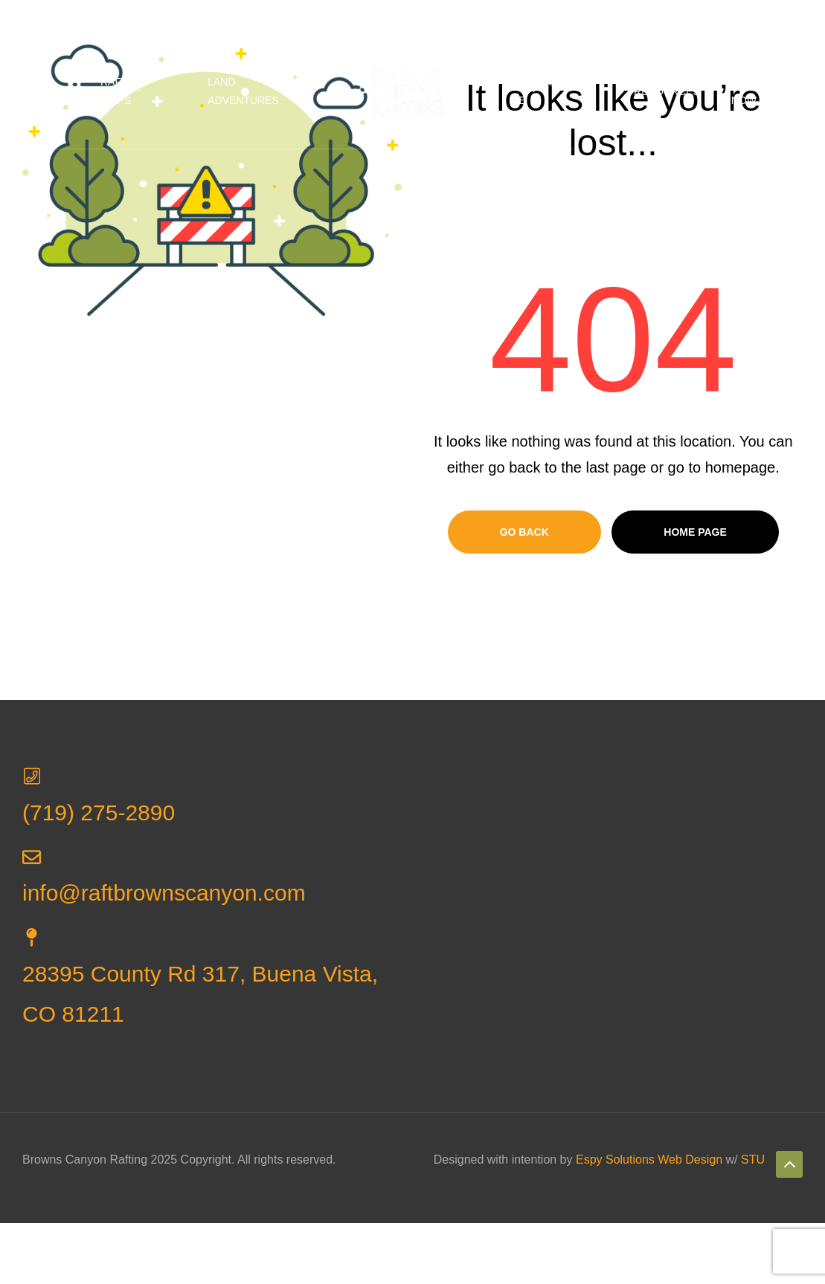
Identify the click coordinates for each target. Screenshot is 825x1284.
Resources (667, 91)
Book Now (746, 91)
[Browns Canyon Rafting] (608, 905)
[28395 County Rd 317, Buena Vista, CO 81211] (31, 937)
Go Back (524, 532)
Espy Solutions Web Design (649, 1159)
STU (753, 1159)
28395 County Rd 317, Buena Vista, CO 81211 (143, 17)
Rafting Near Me (549, 91)
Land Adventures (243, 91)
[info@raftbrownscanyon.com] (31, 857)
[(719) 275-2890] (31, 776)
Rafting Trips (123, 91)
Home (53, 91)
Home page (695, 532)
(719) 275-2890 (317, 17)
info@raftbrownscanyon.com (451, 17)
